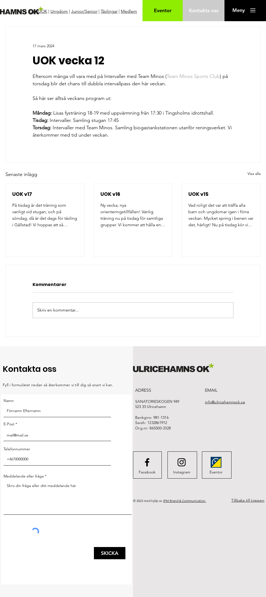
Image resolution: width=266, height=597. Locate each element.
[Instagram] (181, 472)
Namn (9, 401)
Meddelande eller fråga (24, 476)
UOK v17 (22, 194)
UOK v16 (110, 194)
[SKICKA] (109, 553)
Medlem (129, 11)
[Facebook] (147, 472)
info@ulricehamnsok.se (225, 402)
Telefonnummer (17, 449)
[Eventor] (162, 10)
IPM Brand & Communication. (184, 501)
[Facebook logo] (147, 462)
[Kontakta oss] (203, 10)
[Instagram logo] (181, 462)
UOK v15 (198, 194)
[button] (238, 10)
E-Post (9, 424)
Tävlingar (109, 11)
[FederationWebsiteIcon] (216, 462)
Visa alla (254, 173)
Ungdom (59, 11)
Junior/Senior (84, 11)
